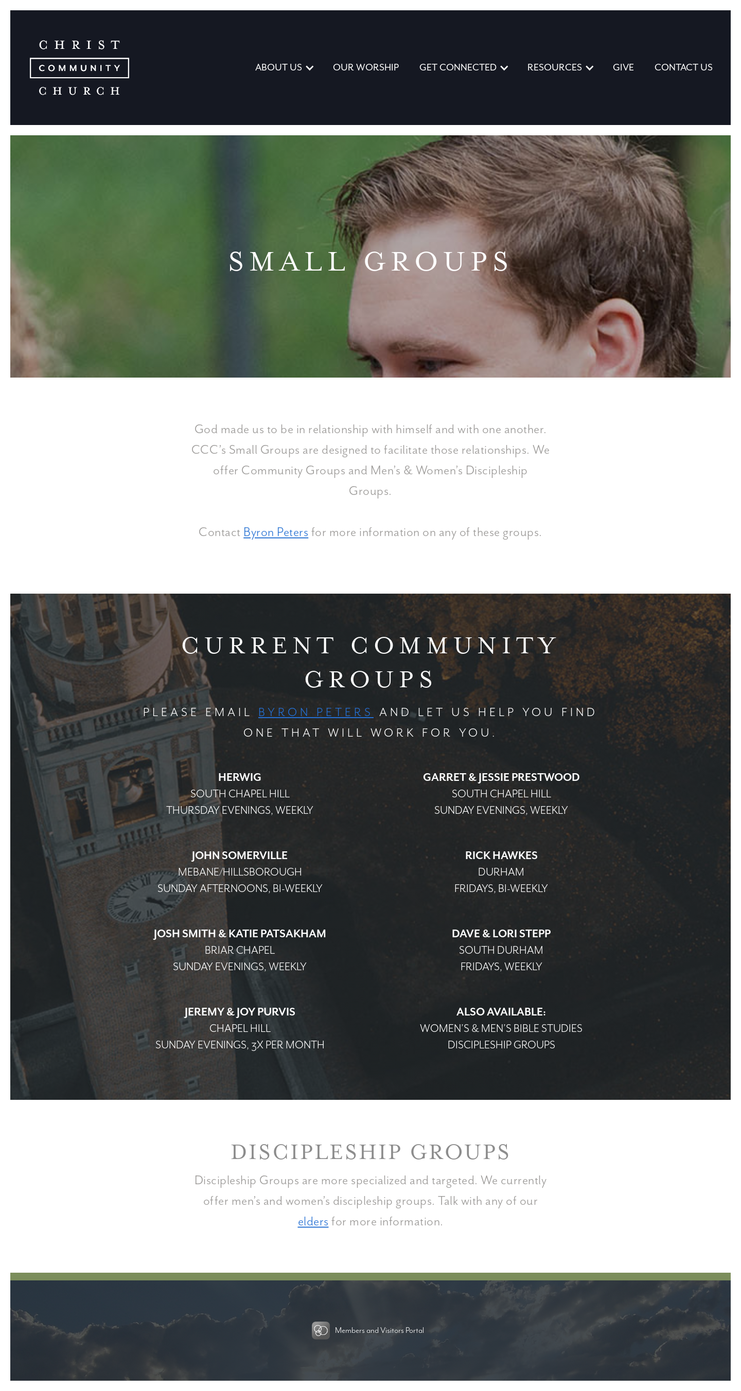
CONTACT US (684, 67)
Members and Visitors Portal (379, 1330)
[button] (284, 67)
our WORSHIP (366, 67)
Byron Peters (275, 534)
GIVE (623, 67)
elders (313, 1223)
